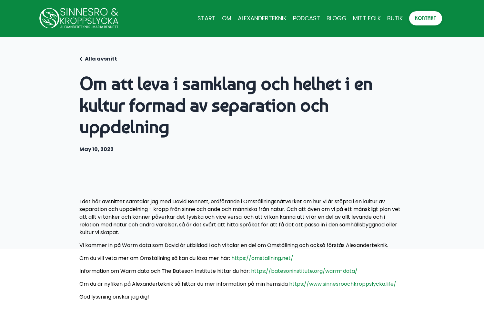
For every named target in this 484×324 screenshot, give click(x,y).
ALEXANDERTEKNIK (262, 18)
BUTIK (395, 18)
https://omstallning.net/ (262, 258)
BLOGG (337, 18)
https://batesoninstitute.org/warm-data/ (304, 271)
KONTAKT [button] (425, 18)
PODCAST (306, 18)
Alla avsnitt (101, 58)
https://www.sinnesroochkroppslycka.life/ (342, 284)
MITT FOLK (367, 18)
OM (226, 18)
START (206, 18)
